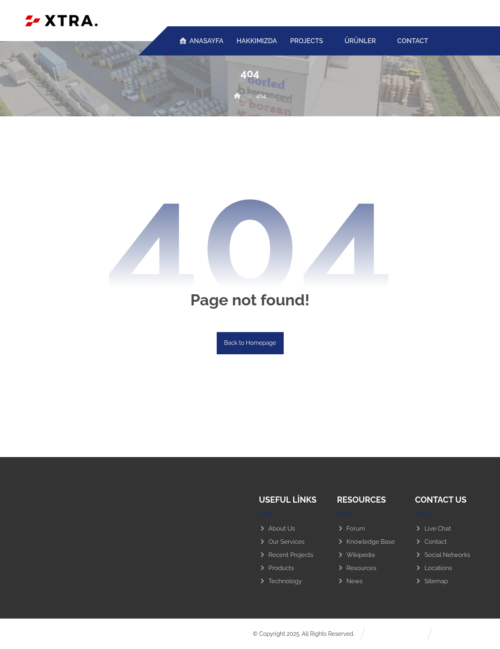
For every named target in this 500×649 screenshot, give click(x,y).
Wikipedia (356, 555)
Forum (351, 529)
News (350, 582)
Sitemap (431, 582)
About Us (277, 529)
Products (276, 569)
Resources (357, 569)
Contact (431, 542)
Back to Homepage (250, 343)
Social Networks (442, 555)
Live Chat (433, 529)
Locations (433, 569)
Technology (280, 582)
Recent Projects (286, 555)
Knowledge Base (366, 542)
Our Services (282, 542)
